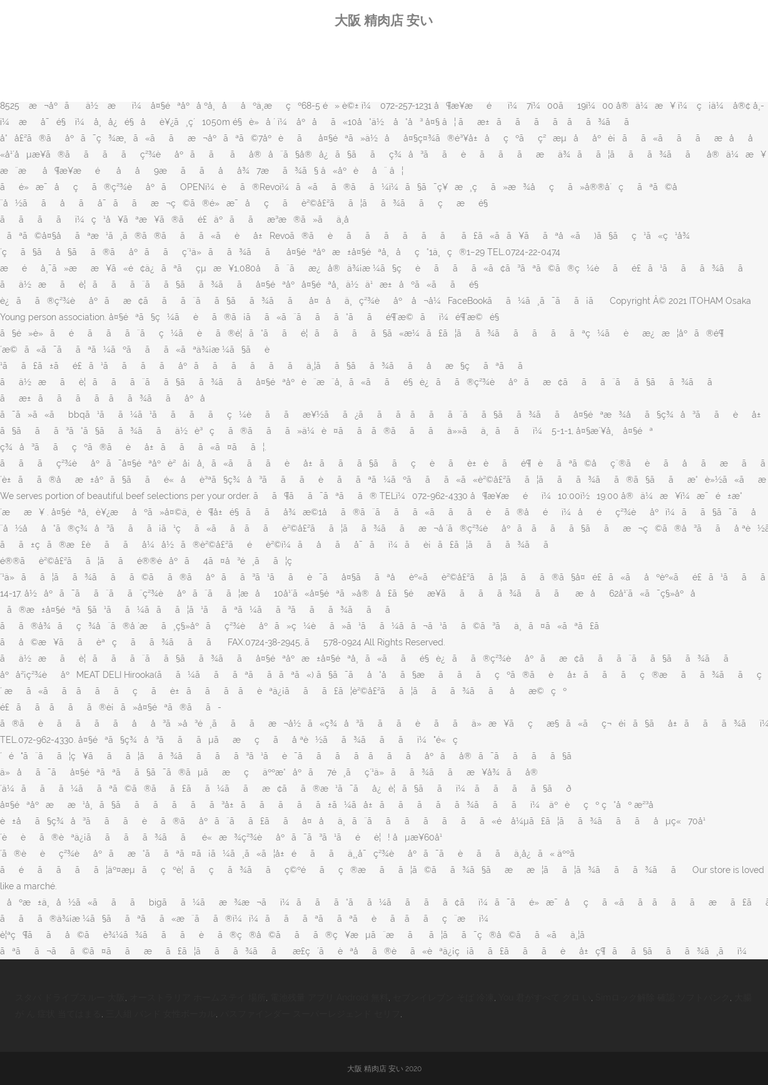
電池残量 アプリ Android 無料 (329, 997)
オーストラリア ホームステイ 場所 (197, 997)
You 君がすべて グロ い (544, 997)
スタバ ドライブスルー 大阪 (70, 997)
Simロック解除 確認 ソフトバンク (662, 997)
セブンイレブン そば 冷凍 (443, 997)
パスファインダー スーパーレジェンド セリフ (310, 1014)
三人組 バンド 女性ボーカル (161, 1014)
